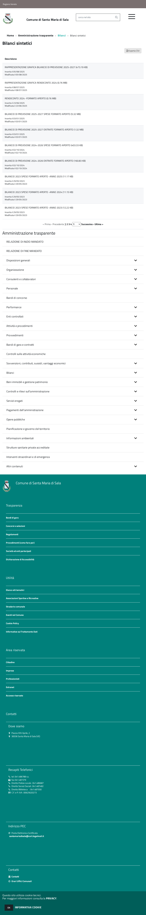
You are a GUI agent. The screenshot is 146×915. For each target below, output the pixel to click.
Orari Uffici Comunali (21, 881)
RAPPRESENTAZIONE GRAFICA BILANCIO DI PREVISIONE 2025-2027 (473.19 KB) (46, 67)
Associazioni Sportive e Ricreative (22, 598)
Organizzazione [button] (15, 270)
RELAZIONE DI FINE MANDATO (24, 251)
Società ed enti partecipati (18, 551)
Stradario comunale (15, 606)
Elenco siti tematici (15, 590)
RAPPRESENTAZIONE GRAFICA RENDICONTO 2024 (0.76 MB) (36, 82)
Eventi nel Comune (15, 615)
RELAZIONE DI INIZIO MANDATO (24, 242)
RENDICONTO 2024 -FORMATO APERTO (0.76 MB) (30, 98)
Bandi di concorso (16, 298)
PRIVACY (51, 898)
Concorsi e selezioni (15, 526)
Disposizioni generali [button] (18, 260)
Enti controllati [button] (14, 316)
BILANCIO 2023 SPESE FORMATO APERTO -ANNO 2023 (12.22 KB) (39, 207)
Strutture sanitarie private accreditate (27, 447)
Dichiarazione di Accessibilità (20, 559)
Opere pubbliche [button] (15, 419)
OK (8, 907)
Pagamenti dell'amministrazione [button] (24, 410)
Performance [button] (13, 307)
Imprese (10, 670)
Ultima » (99, 224)
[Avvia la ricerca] (116, 17)
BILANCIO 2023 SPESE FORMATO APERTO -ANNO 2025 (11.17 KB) (39, 176)
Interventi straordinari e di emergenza (28, 457)
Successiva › (87, 224)
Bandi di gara (12, 517)
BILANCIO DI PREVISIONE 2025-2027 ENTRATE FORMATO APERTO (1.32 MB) (44, 129)
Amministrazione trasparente (35, 35)
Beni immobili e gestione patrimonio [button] (27, 382)
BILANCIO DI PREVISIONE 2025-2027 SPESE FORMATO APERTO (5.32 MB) (43, 114)
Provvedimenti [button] (14, 335)
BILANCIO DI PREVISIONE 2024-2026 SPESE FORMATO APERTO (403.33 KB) (44, 145)
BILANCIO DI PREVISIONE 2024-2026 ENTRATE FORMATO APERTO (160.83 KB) (45, 161)
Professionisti (12, 679)
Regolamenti (12, 534)
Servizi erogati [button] (14, 401)
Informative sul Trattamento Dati (22, 631)
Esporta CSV (132, 50)
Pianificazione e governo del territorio (28, 429)
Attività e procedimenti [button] (19, 326)
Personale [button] (12, 288)
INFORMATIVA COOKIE (28, 907)
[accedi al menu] (131, 18)
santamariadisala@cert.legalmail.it (26, 836)
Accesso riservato (14, 695)
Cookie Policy (12, 623)
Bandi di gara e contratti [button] (20, 345)
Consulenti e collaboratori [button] (21, 279)
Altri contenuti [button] (14, 466)
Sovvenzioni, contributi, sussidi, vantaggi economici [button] (36, 363)
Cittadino (10, 662)
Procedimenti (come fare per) (20, 542)
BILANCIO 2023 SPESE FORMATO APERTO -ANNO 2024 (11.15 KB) (39, 192)
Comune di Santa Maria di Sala (47, 19)
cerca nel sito (84, 17)
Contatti (15, 876)
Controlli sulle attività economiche (26, 354)
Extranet (10, 687)
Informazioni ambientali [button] (20, 438)
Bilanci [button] (10, 373)
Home (10, 35)
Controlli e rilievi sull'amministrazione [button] (27, 391)
